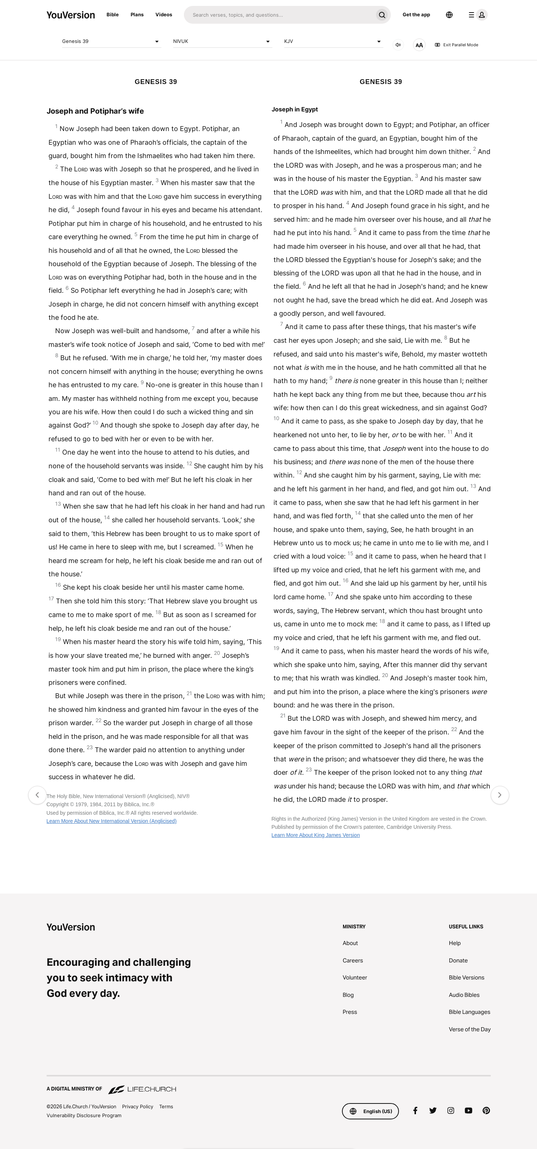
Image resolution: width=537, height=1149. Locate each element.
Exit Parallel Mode (456, 45)
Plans (137, 14)
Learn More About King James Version (316, 835)
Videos (163, 14)
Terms (166, 1106)
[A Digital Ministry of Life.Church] (269, 1085)
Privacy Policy (137, 1106)
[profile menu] (477, 14)
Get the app (416, 14)
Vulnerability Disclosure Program (84, 1115)
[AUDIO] (398, 45)
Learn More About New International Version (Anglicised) (112, 821)
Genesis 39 (111, 41)
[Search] (278, 15)
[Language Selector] (449, 14)
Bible (113, 14)
